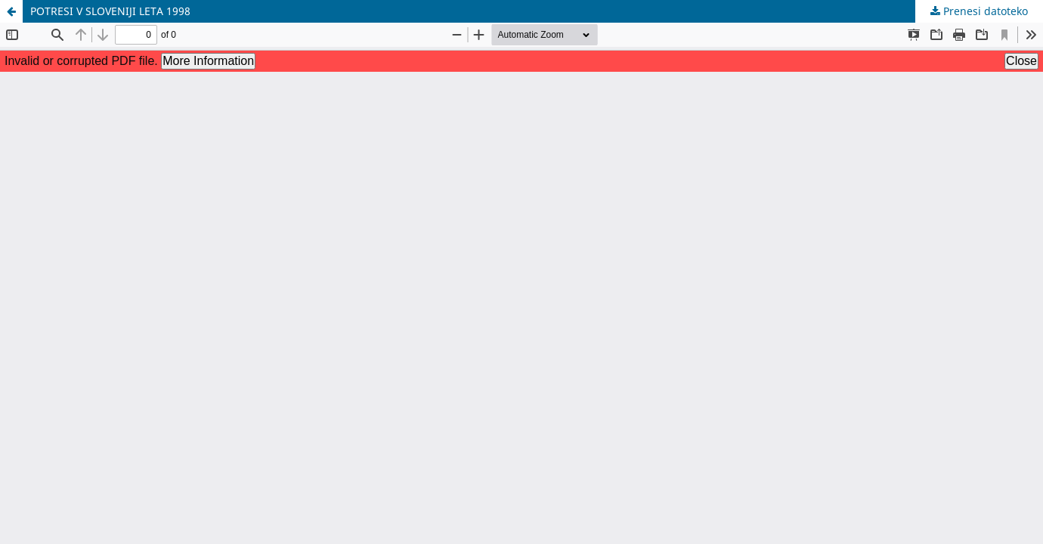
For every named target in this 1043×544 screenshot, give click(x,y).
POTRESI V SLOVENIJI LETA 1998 (110, 11)
